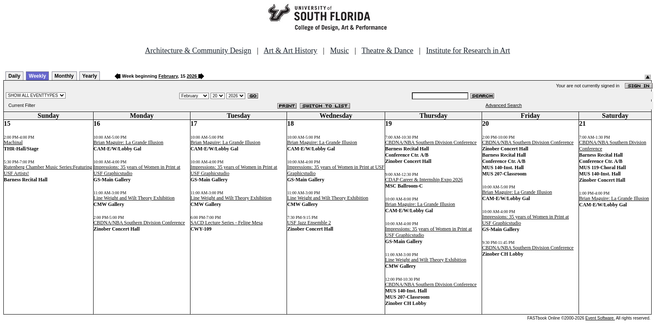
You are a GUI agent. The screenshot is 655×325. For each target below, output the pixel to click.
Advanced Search (503, 105)
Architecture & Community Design (198, 50)
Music (339, 50)
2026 (192, 76)
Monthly (64, 76)
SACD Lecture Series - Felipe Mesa (226, 223)
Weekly (37, 76)
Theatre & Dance (387, 50)
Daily (14, 76)
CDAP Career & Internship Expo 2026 (424, 180)
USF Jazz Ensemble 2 (309, 223)
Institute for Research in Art (468, 50)
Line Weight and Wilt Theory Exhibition (134, 198)
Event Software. (600, 318)
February (168, 76)
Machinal (13, 142)
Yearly (89, 76)
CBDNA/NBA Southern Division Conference (139, 223)
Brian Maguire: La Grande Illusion (128, 142)
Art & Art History (290, 50)
